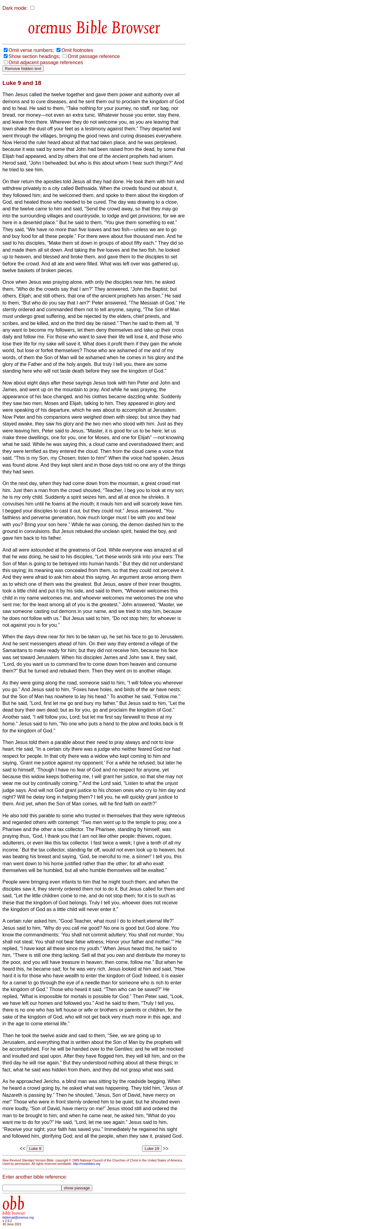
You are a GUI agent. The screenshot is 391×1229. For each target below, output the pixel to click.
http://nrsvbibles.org (86, 1163)
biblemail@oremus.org (18, 1217)
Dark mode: (15, 8)
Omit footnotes (77, 50)
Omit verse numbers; (31, 50)
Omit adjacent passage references (46, 62)
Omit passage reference (94, 56)
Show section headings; (34, 56)
